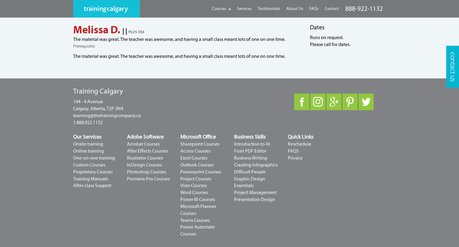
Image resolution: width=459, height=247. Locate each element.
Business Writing (250, 158)
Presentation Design (254, 199)
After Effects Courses (147, 151)
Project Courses (195, 179)
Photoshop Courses (146, 172)
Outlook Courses (197, 165)
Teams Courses (195, 220)
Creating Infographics (256, 165)
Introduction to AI (252, 144)
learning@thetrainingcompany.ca (107, 115)
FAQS (293, 151)
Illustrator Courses (145, 158)
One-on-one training (94, 158)
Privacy (295, 158)
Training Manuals (90, 179)
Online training (88, 151)
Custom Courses (89, 165)
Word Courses (194, 192)
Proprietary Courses (93, 172)
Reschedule (299, 144)
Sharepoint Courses (199, 144)
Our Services (87, 137)
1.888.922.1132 (88, 122)
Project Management (255, 192)
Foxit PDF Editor (250, 151)
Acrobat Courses (143, 144)
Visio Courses (193, 185)
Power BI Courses (197, 199)
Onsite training (88, 144)
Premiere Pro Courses (148, 179)
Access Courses (195, 151)
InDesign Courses (144, 165)
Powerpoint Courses (200, 172)
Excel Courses (193, 158)
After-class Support (92, 185)
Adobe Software (145, 137)
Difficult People (250, 172)
